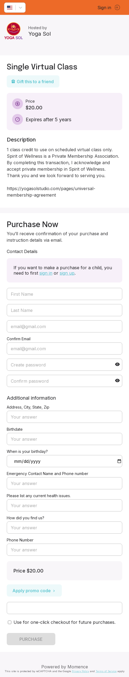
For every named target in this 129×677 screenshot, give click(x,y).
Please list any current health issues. (39, 495)
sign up (67, 273)
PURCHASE (31, 639)
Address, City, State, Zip (28, 407)
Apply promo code (34, 590)
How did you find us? (25, 518)
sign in (45, 273)
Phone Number (20, 540)
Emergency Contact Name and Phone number (47, 473)
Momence (77, 666)
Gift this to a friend (32, 81)
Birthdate (15, 429)
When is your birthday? (27, 451)
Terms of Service (106, 671)
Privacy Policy (80, 671)
